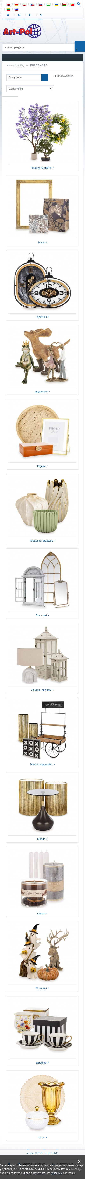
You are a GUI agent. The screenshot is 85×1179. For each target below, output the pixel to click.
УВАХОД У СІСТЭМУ (19, 15)
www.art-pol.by (15, 65)
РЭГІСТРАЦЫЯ (31, 15)
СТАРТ (8, 15)
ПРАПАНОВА (38, 65)
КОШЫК (42, 15)
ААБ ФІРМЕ (36, 1153)
